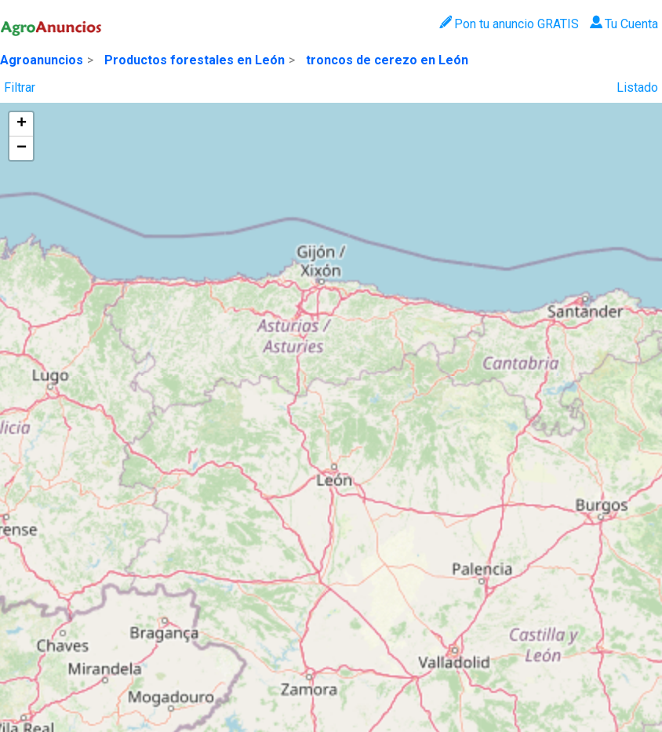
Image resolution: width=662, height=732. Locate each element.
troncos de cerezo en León (387, 60)
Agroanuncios (41, 60)
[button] (21, 124)
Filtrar (19, 87)
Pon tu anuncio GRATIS (508, 23)
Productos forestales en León (194, 60)
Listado (637, 87)
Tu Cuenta (624, 23)
